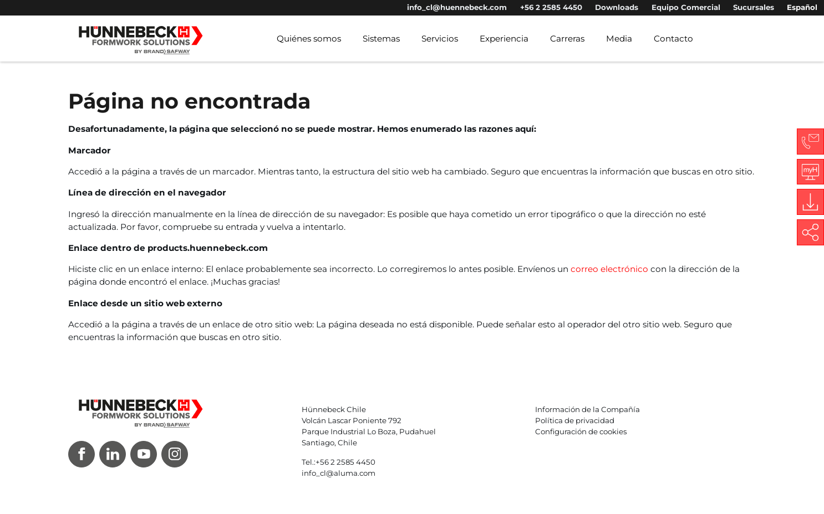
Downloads (616, 7)
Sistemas (381, 38)
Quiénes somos (309, 38)
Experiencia (504, 38)
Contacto (673, 38)
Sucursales (753, 7)
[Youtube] (143, 454)
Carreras (567, 38)
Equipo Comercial (686, 7)
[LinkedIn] (112, 454)
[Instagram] (174, 454)
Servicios (439, 38)
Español (802, 7)
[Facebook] (81, 454)
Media (619, 38)
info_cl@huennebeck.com (457, 7)
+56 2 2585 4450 (551, 7)
